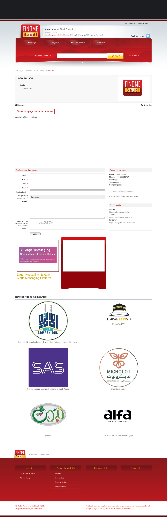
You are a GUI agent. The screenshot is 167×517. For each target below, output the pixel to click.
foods (36, 71)
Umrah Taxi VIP (119, 324)
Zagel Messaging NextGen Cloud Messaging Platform (34, 276)
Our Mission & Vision (27, 473)
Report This (148, 105)
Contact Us (101, 43)
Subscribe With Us (66, 468)
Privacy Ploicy (25, 478)
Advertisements (60, 486)
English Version (141, 23)
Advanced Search (132, 55)
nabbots (48, 436)
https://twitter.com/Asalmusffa (120, 217)
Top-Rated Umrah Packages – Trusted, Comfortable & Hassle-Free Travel (48, 342)
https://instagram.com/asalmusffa (122, 223)
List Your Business (78, 43)
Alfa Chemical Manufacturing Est (119, 436)
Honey (42, 71)
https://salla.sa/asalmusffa (119, 212)
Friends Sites (136, 468)
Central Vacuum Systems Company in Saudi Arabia (48, 389)
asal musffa (50, 71)
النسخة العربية (130, 23)
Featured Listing (61, 482)
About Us (30, 468)
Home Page (32, 43)
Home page (19, 71)
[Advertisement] (83, 144)
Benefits (58, 473)
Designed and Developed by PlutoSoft (28, 509)
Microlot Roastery (118, 389)
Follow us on (140, 36)
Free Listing (59, 478)
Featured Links (101, 468)
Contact (21, 105)
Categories (55, 43)
